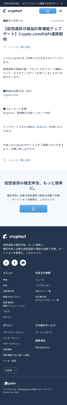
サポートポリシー (12, 343)
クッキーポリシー (12, 337)
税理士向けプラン (12, 296)
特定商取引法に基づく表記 (16, 355)
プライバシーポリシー (14, 332)
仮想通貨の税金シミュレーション (14, 304)
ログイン (7, 317)
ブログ (6, 311)
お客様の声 (8, 291)
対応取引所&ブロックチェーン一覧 (47, 298)
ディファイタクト (44, 332)
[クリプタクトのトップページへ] (12, 11)
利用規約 (7, 349)
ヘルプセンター (43, 285)
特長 (5, 279)
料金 (5, 285)
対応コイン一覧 (43, 291)
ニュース (39, 279)
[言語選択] (10, 370)
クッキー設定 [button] (9, 360)
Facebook (15, 263)
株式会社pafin (42, 347)
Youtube (23, 263)
